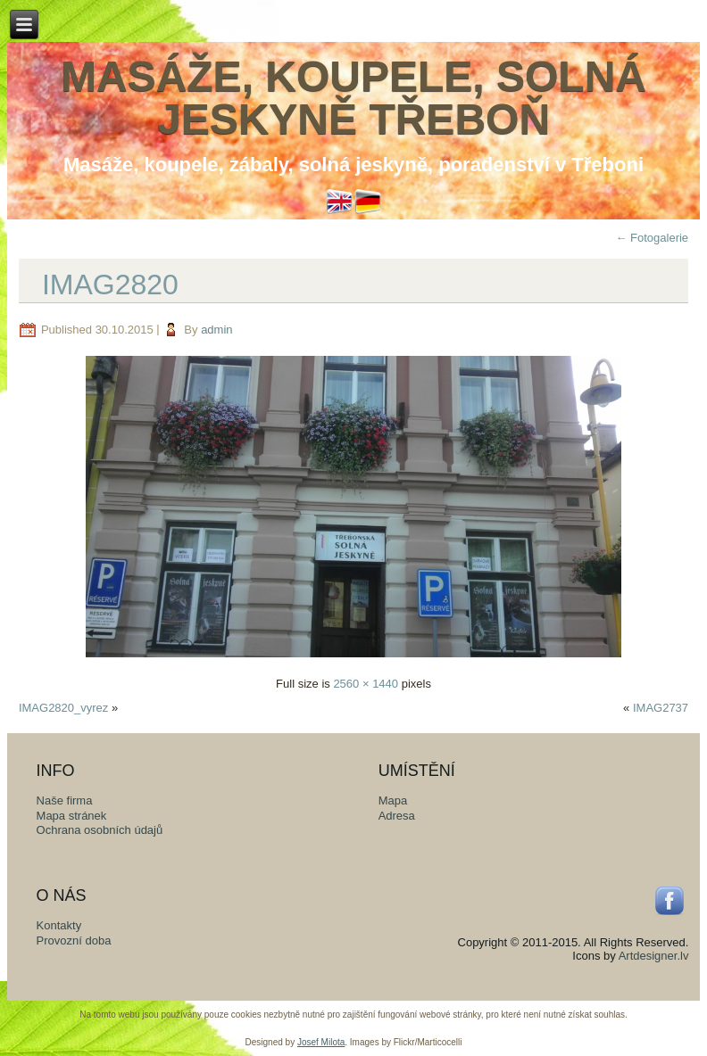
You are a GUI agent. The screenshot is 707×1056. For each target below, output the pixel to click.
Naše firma (65, 800)
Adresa (396, 815)
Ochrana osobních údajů (100, 830)
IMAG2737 (660, 707)
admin (216, 329)
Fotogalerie (651, 237)
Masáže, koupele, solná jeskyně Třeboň (353, 98)
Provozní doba (74, 940)
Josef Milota (321, 1042)
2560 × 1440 (365, 683)
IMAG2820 (110, 284)
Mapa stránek (72, 815)
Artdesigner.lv (654, 955)
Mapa (393, 800)
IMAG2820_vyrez (63, 707)
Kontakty (59, 925)
